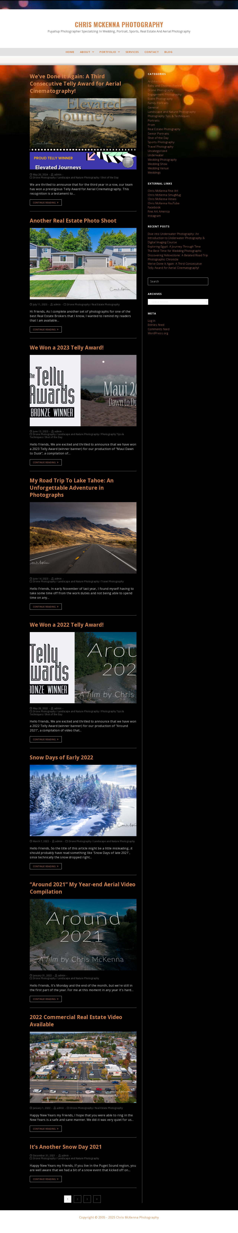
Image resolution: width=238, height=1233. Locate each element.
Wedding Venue (158, 163)
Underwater (155, 151)
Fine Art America (158, 205)
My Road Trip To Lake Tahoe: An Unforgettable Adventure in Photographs (75, 491)
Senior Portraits (158, 130)
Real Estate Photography (163, 126)
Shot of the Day (158, 134)
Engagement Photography (164, 93)
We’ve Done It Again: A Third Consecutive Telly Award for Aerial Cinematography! (79, 84)
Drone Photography (160, 89)
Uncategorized (157, 147)
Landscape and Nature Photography (171, 110)
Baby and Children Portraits (165, 85)
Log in (151, 311)
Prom (151, 122)
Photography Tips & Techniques (168, 114)
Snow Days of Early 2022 (64, 763)
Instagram (154, 208)
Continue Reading (46, 204)
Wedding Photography (162, 155)
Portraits (153, 118)
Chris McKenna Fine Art (162, 185)
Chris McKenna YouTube (163, 197)
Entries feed (155, 315)
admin (58, 176)
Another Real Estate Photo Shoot (76, 222)
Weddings (154, 167)
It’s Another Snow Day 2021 (68, 1155)
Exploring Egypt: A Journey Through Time (173, 238)
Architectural (156, 81)
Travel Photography (160, 142)
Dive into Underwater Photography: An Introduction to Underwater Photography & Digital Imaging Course (175, 230)
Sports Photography (160, 138)
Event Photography (160, 97)
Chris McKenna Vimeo (162, 193)
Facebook (154, 201)
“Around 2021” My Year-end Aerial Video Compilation (78, 894)
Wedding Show (157, 159)
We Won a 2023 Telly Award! (70, 350)
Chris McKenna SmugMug (164, 189)
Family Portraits (158, 101)
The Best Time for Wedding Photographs (174, 242)
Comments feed (158, 319)
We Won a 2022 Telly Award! (70, 629)
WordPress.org (157, 323)
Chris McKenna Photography (119, 27)
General (153, 106)
